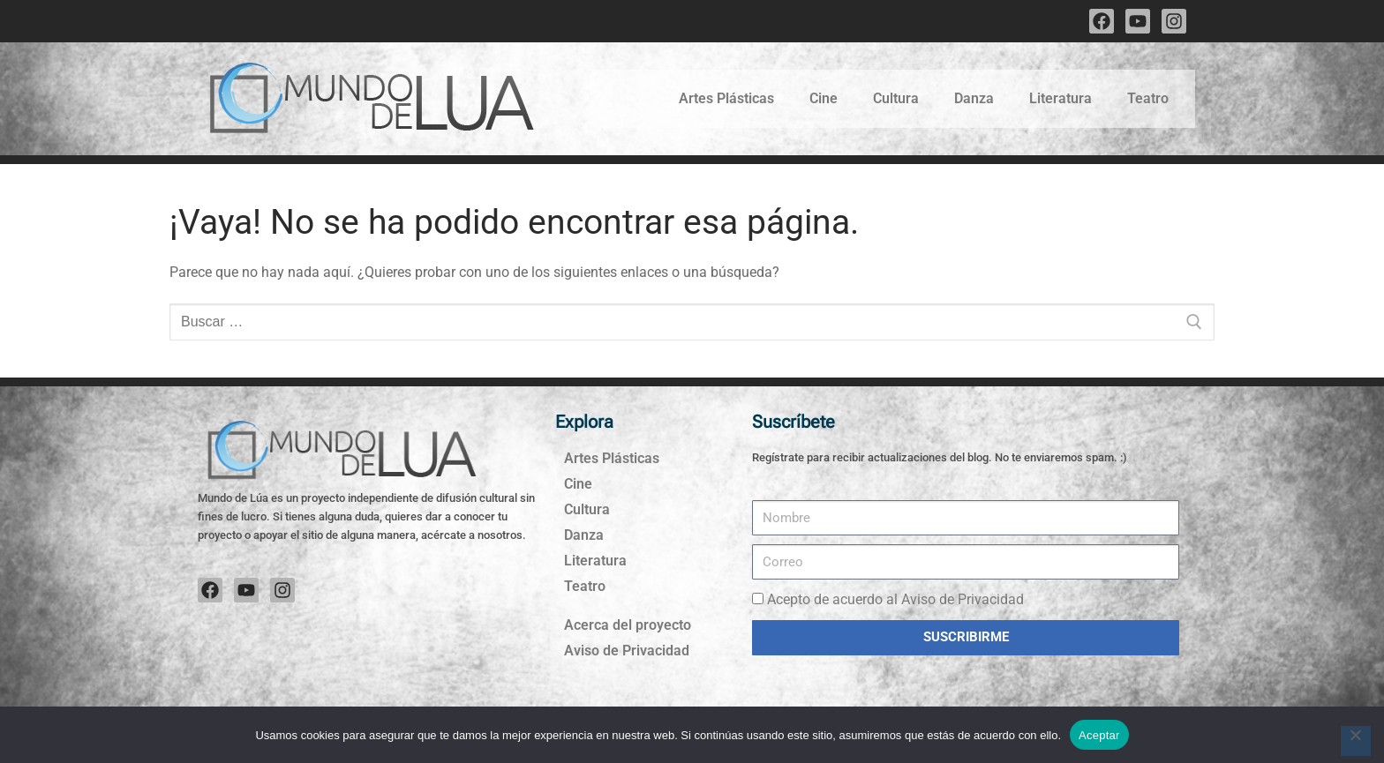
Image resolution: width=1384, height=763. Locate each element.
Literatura (1060, 98)
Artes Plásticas (726, 98)
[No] (1356, 741)
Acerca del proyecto (627, 625)
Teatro (1148, 98)
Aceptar (1099, 735)
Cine (823, 98)
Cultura (896, 98)
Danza (974, 98)
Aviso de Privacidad (626, 650)
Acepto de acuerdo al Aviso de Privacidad (895, 599)
